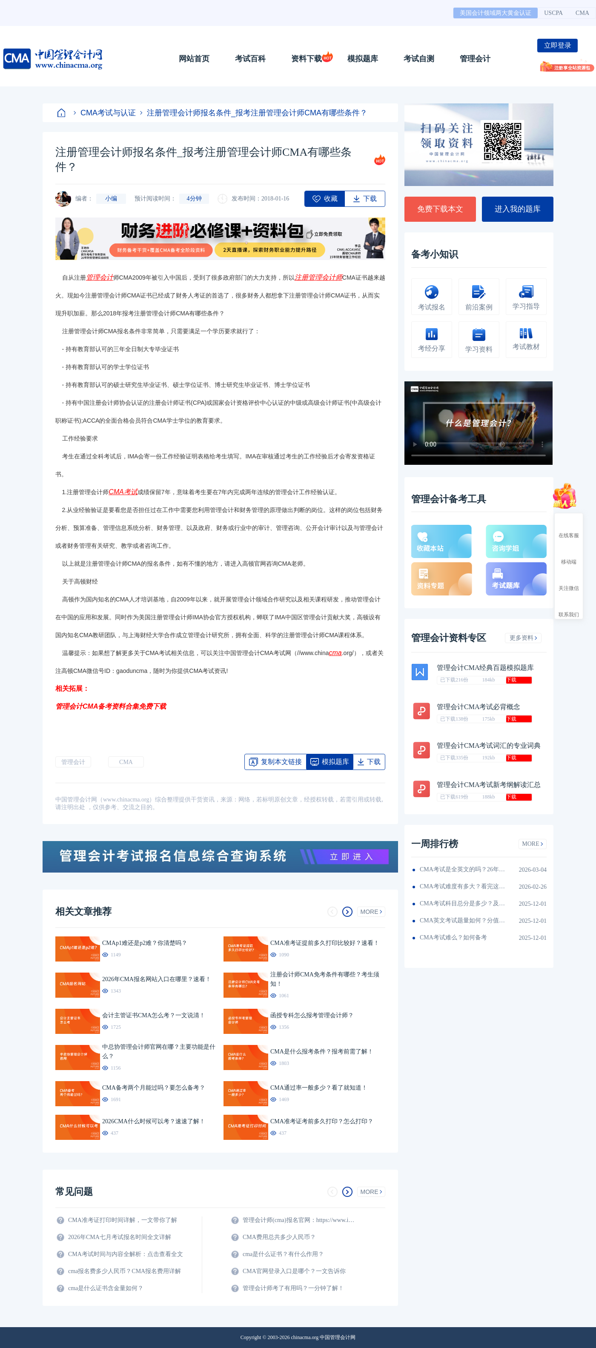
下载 (511, 680)
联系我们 (569, 607)
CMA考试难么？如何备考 (453, 937)
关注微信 (569, 580)
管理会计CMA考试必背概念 (478, 706)
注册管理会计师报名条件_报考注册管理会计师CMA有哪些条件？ (253, 113)
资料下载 (306, 58)
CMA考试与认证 (105, 113)
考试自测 (419, 58)
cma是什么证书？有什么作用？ (283, 1254)
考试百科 (250, 58)
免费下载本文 (440, 209)
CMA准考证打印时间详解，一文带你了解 (122, 1220)
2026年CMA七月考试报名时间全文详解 (119, 1237)
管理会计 (475, 58)
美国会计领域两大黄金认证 (495, 13)
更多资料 (523, 638)
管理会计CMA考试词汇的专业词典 (489, 745)
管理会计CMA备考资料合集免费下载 (110, 706)
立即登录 (557, 45)
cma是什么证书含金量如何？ (105, 1288)
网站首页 (194, 58)
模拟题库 (362, 58)
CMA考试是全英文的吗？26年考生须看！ (462, 869)
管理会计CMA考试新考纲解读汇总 (489, 784)
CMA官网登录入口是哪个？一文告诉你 (294, 1271)
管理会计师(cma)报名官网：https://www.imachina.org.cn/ (300, 1220)
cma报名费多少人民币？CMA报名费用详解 (124, 1271)
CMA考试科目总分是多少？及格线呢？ (462, 903)
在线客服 (569, 528)
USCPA (553, 13)
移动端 (568, 554)
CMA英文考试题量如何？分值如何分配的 (462, 920)
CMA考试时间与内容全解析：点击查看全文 (125, 1254)
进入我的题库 (518, 209)
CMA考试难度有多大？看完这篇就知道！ (462, 886)
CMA (582, 13)
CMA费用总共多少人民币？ (279, 1237)
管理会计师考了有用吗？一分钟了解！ (293, 1288)
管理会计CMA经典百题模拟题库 (485, 667)
